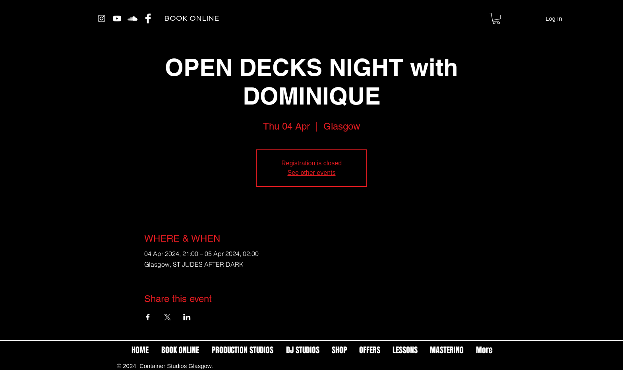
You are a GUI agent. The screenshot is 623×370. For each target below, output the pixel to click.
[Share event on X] (167, 317)
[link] (496, 18)
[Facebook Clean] (148, 18)
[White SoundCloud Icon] (132, 18)
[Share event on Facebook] (148, 317)
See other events (312, 172)
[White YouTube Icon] (117, 18)
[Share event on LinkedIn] (187, 317)
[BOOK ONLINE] (191, 18)
